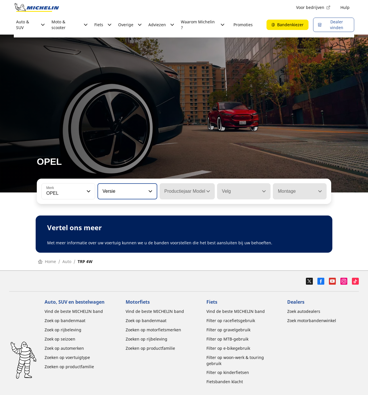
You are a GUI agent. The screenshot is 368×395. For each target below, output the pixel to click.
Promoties (243, 24)
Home (47, 261)
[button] (88, 191)
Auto (66, 261)
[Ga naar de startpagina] (37, 7)
